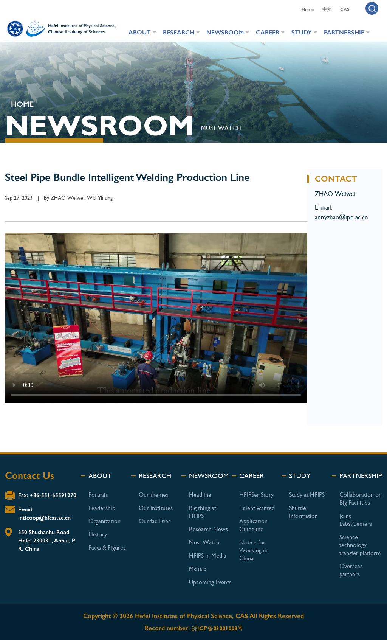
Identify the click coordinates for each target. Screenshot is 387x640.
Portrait (97, 494)
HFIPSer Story (256, 494)
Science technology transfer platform (360, 544)
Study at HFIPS (307, 494)
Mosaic (197, 568)
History (97, 534)
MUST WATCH (221, 128)
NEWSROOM (225, 32)
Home (308, 9)
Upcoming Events (210, 582)
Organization (104, 521)
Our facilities (154, 521)
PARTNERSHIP (344, 32)
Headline (200, 494)
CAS (344, 9)
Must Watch (204, 542)
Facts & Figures (106, 547)
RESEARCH (178, 32)
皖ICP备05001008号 (217, 628)
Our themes (153, 494)
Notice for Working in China (253, 550)
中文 (326, 9)
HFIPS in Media (207, 555)
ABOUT (139, 32)
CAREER (267, 32)
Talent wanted (257, 507)
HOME (22, 104)
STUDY (301, 32)
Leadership (101, 507)
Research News (208, 529)
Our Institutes (156, 507)
